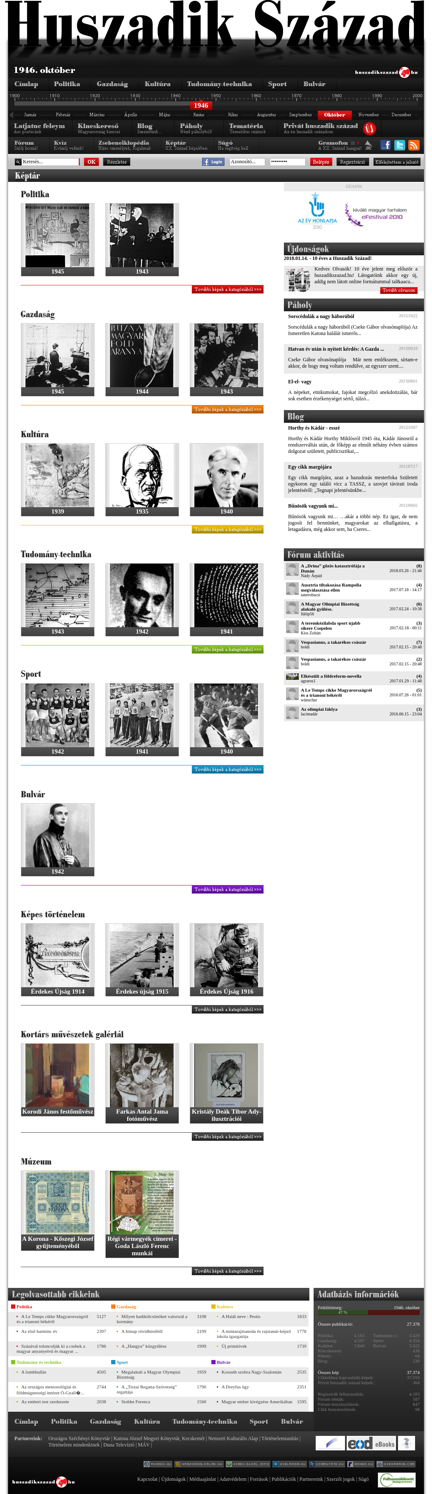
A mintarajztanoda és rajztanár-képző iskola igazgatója (254, 1334)
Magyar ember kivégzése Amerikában (257, 1401)
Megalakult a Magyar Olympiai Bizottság (148, 1374)
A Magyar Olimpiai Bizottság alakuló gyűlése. (330, 606)
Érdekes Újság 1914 (58, 991)
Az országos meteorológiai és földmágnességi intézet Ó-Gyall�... (50, 1389)
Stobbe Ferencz (135, 1401)
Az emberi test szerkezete (45, 1401)
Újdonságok (173, 1479)
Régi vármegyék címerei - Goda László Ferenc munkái (142, 1246)
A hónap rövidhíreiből (142, 1331)
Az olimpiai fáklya (319, 709)
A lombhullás (33, 1371)
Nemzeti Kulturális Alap (233, 1438)
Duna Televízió (118, 1445)
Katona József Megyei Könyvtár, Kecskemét (159, 1438)
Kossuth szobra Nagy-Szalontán (251, 1371)
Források (259, 1479)
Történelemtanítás (279, 1438)
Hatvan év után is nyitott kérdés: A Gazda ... (336, 349)
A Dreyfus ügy (235, 1386)
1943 (142, 271)
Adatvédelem (233, 1479)
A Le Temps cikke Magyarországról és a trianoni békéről (336, 692)
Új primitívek (234, 1346)
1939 (57, 511)
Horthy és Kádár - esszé (314, 428)
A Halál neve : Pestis (241, 1316)
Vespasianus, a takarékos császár (333, 642)
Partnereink (311, 1479)
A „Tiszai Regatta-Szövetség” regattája (147, 1389)
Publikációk (284, 1479)
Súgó (363, 1479)
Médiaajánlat (202, 1479)
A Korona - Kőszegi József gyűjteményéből (57, 1242)
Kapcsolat (147, 1479)
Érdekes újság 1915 (142, 991)
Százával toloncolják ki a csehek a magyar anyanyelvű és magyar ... (51, 1348)
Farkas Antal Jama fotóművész (142, 1115)
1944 (142, 391)
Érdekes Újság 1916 (227, 991)
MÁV (144, 1445)
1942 (142, 631)
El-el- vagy (299, 382)
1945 (57, 271)
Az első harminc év (39, 1331)
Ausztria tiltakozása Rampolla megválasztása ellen (331, 587)
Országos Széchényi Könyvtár (79, 1438)
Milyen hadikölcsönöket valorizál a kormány (152, 1319)
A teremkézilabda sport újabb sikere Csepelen (330, 625)
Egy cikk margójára (310, 467)
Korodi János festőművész (57, 1111)
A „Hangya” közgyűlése (143, 1346)
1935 (142, 511)
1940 (226, 511)
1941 (226, 631)
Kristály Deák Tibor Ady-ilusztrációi (226, 1115)
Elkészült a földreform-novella (331, 676)
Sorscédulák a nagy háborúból (321, 316)
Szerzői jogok (341, 1479)
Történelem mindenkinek (74, 1445)
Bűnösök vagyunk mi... (313, 506)
